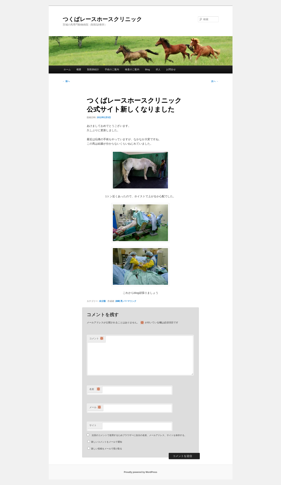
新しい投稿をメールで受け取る (106, 448)
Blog (147, 69)
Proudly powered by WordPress (140, 472)
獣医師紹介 (93, 69)
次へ (214, 81)
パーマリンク (129, 301)
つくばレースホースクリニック (102, 19)
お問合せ (171, 69)
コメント (96, 338)
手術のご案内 (112, 69)
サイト (92, 425)
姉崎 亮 (119, 301)
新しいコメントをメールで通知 (106, 442)
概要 (78, 69)
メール (95, 407)
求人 (158, 69)
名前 (94, 389)
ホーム (67, 69)
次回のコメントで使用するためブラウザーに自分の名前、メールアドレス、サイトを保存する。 (139, 435)
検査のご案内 (132, 69)
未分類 (102, 301)
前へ (66, 81)
